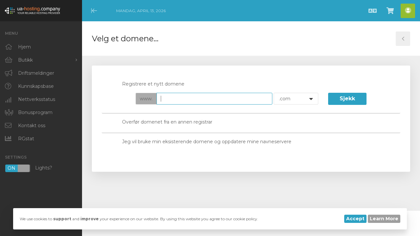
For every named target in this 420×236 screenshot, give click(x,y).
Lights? (28, 168)
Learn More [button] (384, 219)
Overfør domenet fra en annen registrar (162, 122)
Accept (355, 219)
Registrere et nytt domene (148, 84)
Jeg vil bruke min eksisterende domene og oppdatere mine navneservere (201, 142)
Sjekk (347, 98)
